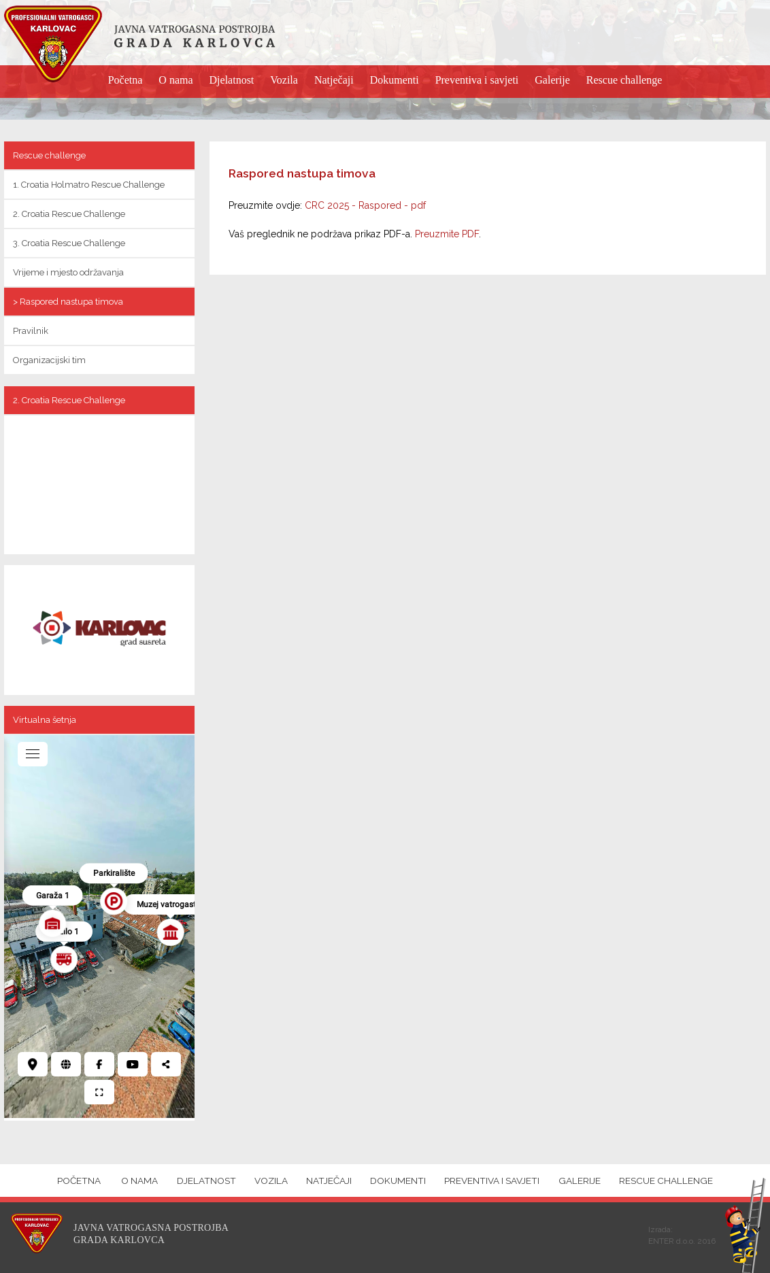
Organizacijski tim (49, 360)
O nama (175, 80)
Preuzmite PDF (447, 233)
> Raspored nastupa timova (68, 301)
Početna (125, 80)
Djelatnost (232, 80)
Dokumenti (394, 80)
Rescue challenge (624, 80)
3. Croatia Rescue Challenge (69, 243)
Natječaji (334, 80)
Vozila (284, 80)
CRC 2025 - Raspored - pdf (365, 205)
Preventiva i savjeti (477, 80)
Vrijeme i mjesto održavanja (68, 272)
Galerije (552, 80)
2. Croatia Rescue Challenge (69, 214)
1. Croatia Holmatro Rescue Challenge (89, 185)
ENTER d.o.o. (671, 1241)
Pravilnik (30, 331)
